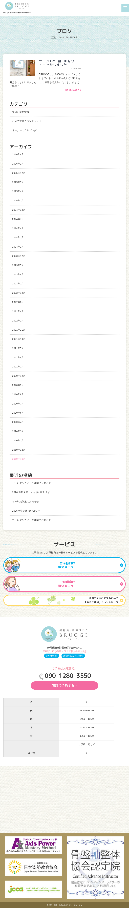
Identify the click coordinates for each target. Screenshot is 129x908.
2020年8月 (18, 394)
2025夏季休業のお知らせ (26, 510)
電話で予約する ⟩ (64, 685)
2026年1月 (18, 163)
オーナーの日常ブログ (24, 130)
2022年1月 (18, 320)
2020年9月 (18, 385)
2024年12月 (18, 209)
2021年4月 (18, 357)
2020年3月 (18, 431)
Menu (125, 8)
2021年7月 (18, 348)
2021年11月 (18, 329)
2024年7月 (18, 219)
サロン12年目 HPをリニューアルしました (58, 63)
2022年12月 (18, 292)
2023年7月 (18, 265)
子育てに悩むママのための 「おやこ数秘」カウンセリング (103, 600)
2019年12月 (18, 449)
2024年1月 (18, 246)
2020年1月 (18, 440)
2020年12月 (18, 376)
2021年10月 (18, 339)
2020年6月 (18, 412)
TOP (53, 37)
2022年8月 (18, 302)
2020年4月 (18, 422)
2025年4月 (18, 191)
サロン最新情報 (20, 111)
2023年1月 (18, 283)
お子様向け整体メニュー (90, 565)
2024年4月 (18, 228)
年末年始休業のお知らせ (25, 501)
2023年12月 (18, 256)
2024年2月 (18, 237)
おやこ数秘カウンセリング (26, 121)
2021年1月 (18, 366)
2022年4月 (18, 311)
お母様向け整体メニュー (90, 584)
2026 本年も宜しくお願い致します (31, 492)
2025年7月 (18, 182)
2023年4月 (18, 274)
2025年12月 (18, 173)
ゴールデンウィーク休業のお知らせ (31, 483)
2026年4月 (18, 154)
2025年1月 (18, 200)
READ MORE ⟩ (73, 90)
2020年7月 (18, 403)
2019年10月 (18, 459)
